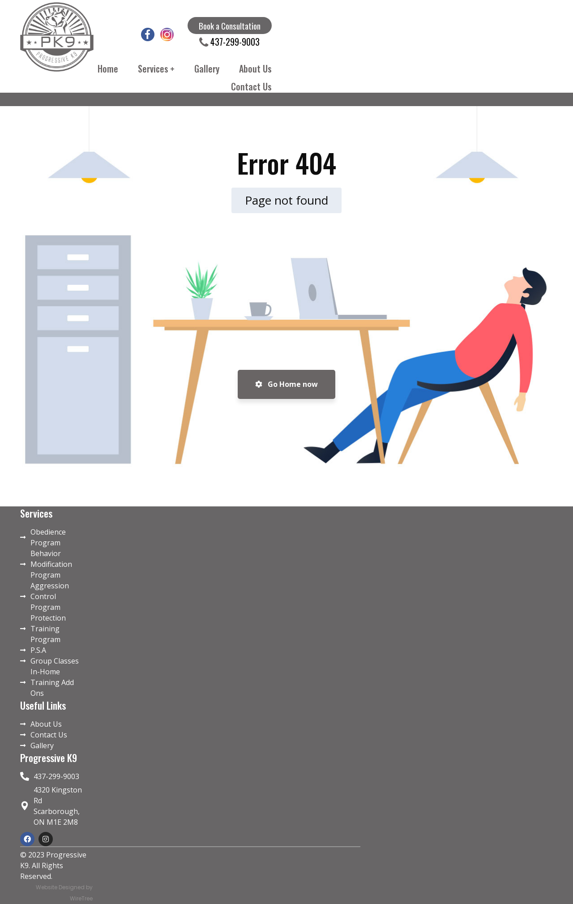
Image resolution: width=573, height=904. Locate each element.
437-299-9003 (234, 41)
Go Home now (286, 384)
